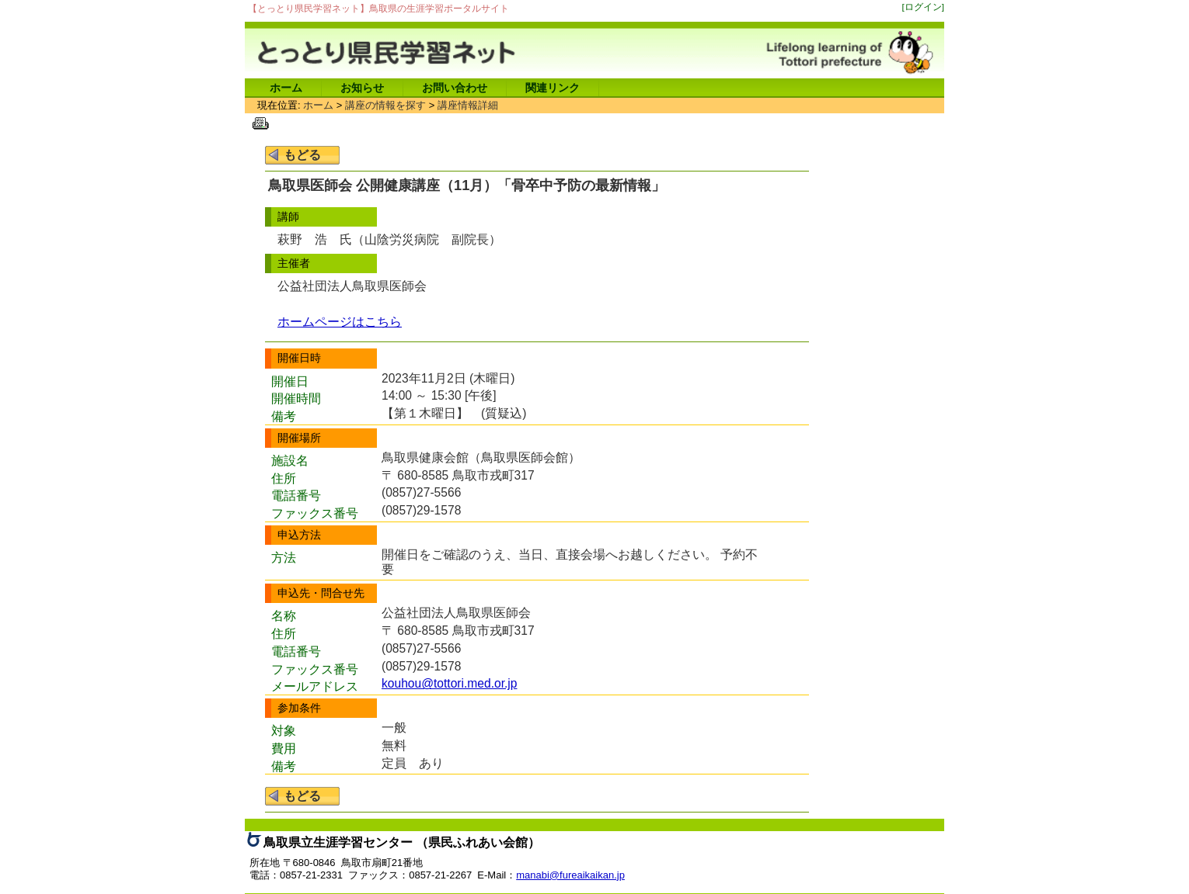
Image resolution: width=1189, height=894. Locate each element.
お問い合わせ (454, 87)
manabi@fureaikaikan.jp (570, 875)
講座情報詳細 (468, 105)
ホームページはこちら (339, 321)
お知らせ (362, 87)
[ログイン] (923, 7)
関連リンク (552, 87)
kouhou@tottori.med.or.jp (449, 683)
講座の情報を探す (385, 105)
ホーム (286, 87)
